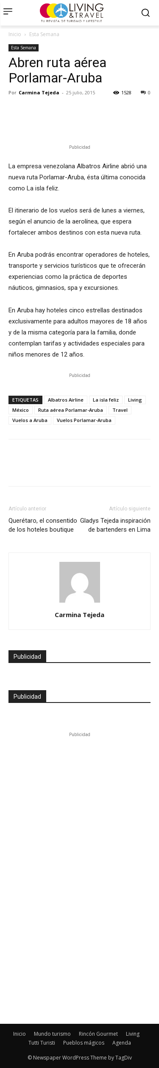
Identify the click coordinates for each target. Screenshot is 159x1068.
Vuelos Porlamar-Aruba (84, 420)
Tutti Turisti (41, 1042)
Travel (120, 410)
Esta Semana (44, 34)
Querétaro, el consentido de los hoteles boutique (42, 525)
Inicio (14, 34)
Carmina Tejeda (39, 92)
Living (135, 400)
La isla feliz (106, 400)
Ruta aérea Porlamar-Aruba (70, 410)
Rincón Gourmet (98, 1033)
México (20, 410)
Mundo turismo (52, 1033)
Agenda (121, 1042)
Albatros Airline (66, 400)
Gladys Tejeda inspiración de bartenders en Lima (115, 525)
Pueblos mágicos (83, 1042)
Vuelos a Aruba (29, 420)
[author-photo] (79, 602)
